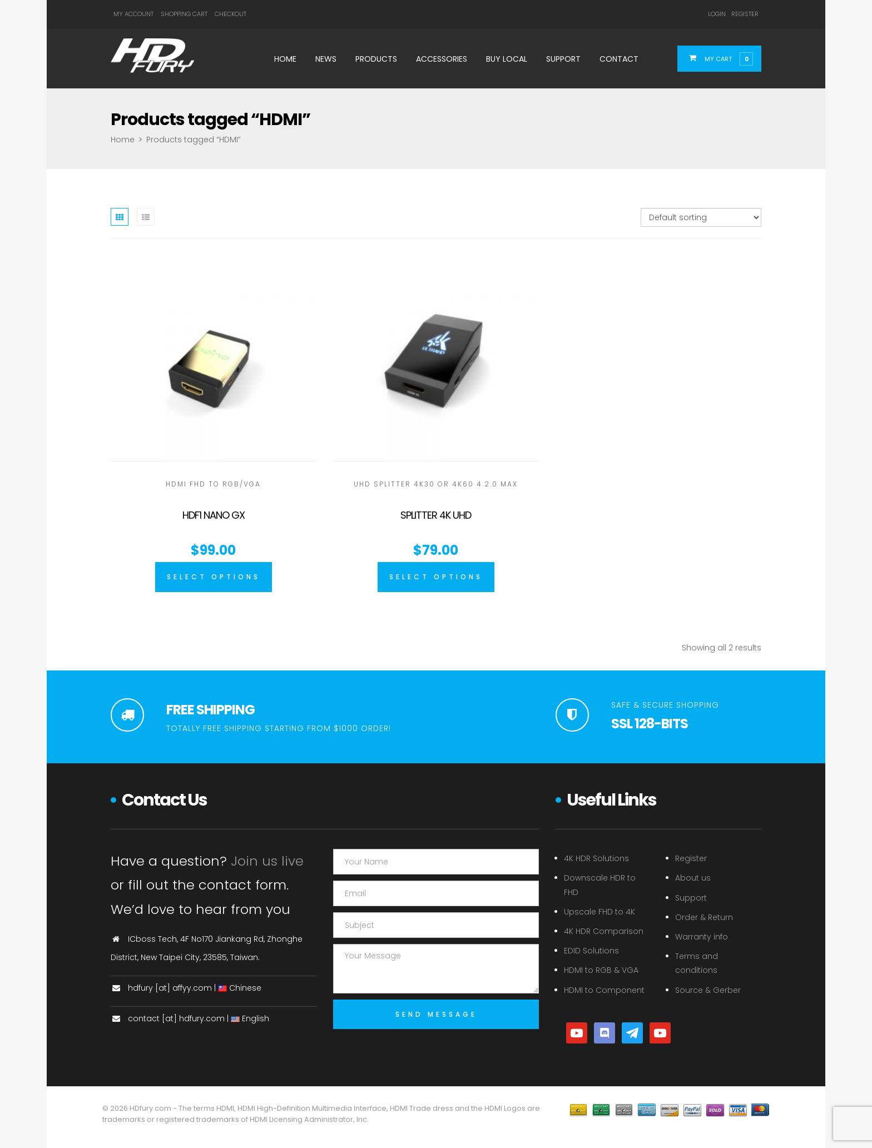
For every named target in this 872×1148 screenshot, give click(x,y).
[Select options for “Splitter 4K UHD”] (436, 577)
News (325, 58)
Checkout (230, 13)
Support (563, 58)
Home (285, 58)
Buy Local (506, 58)
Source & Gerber (708, 990)
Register (745, 13)
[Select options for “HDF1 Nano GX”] (213, 577)
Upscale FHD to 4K (599, 911)
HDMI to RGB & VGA (601, 970)
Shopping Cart (184, 13)
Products (376, 58)
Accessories (441, 58)
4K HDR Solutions (596, 858)
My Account (133, 13)
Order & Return (704, 917)
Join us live (267, 861)
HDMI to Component (604, 990)
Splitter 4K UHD (435, 515)
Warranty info (701, 936)
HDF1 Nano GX (213, 515)
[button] (726, 58)
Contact (619, 58)
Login (717, 13)
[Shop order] (701, 217)
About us (693, 877)
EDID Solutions (591, 950)
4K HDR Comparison (603, 931)
